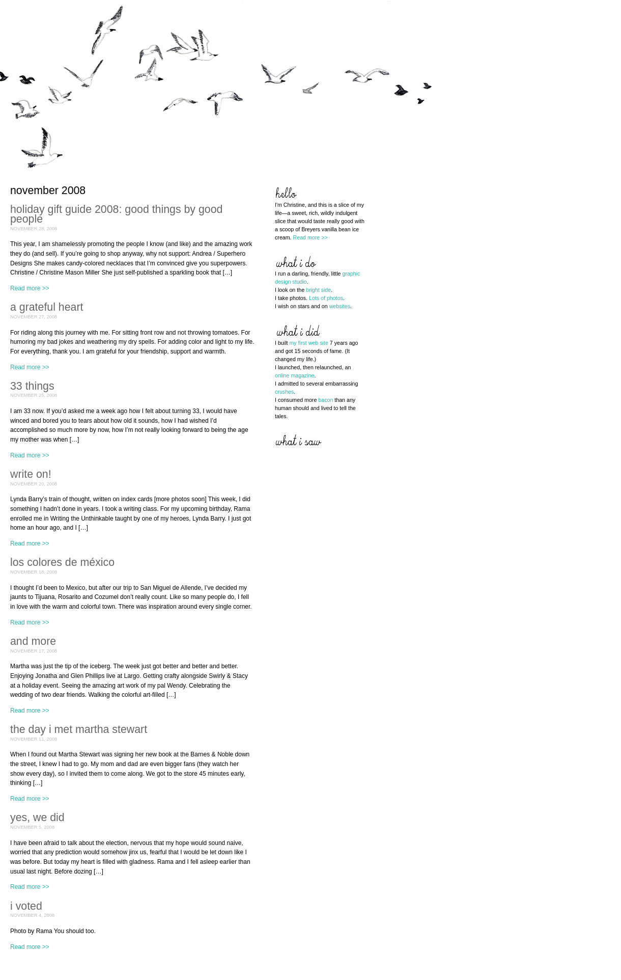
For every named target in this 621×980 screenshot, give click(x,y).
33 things (32, 386)
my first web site (308, 343)
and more (33, 641)
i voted (26, 906)
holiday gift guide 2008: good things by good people (116, 214)
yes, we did (37, 817)
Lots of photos (326, 298)
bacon (325, 400)
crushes (284, 392)
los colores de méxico (62, 562)
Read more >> (29, 288)
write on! (30, 474)
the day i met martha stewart (78, 729)
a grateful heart (46, 307)
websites (339, 306)
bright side (318, 290)
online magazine (295, 375)
